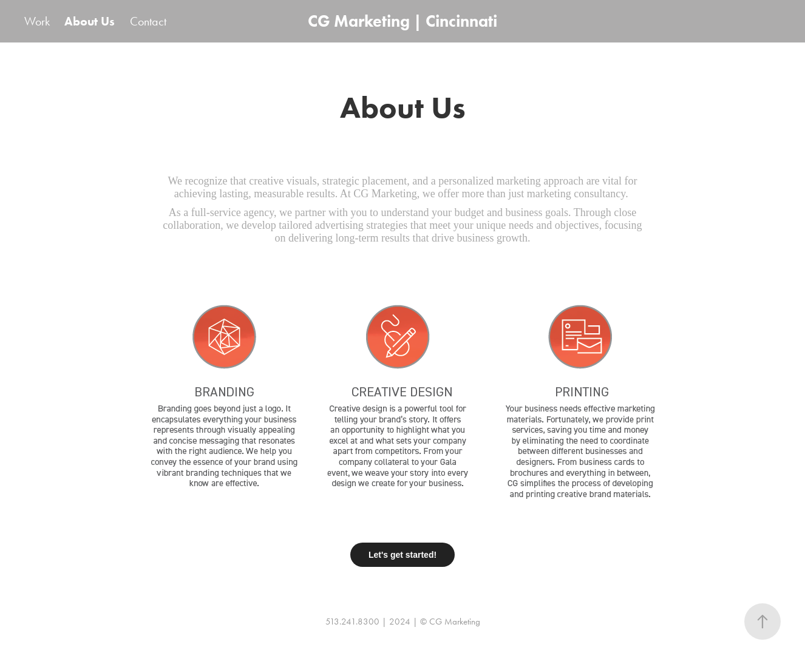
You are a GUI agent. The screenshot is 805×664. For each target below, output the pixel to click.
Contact (148, 21)
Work (37, 21)
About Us (89, 21)
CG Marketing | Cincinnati (402, 21)
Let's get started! (402, 555)
